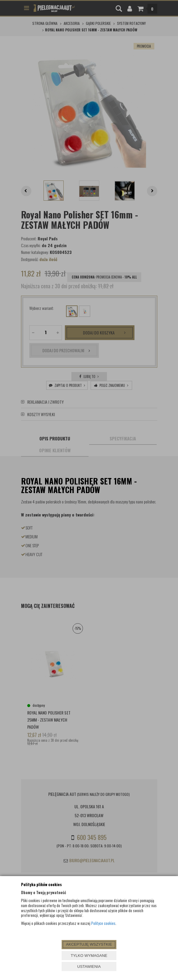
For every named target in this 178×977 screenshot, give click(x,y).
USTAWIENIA (89, 966)
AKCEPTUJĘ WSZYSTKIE (89, 944)
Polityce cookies (103, 923)
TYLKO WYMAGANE (89, 955)
